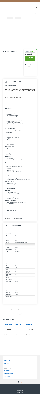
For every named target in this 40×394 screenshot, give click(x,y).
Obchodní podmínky (7, 370)
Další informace (6, 363)
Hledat (35, 14)
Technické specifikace (16, 81)
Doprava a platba (29, 64)
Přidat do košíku (31, 58)
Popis (6, 81)
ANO (16, 233)
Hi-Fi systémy (19, 218)
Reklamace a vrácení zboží (8, 373)
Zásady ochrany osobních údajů (9, 371)
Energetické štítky (7, 376)
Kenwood (16, 235)
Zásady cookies (6, 377)
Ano (16, 231)
